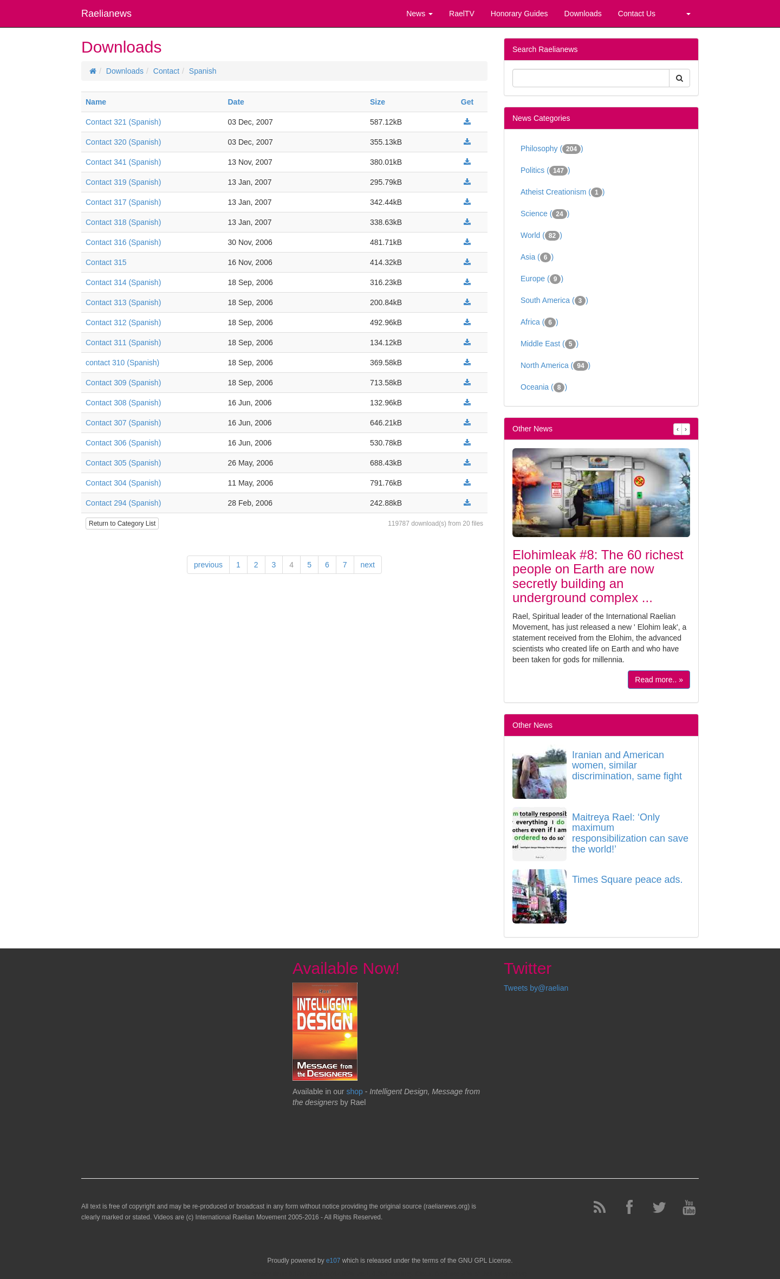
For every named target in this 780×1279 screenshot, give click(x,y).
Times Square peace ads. (627, 879)
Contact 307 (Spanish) (123, 422)
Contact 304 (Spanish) (123, 483)
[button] (681, 13)
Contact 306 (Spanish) (123, 442)
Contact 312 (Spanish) (123, 322)
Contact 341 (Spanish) (123, 162)
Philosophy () (552, 149)
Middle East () (549, 344)
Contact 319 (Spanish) (123, 182)
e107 (333, 1260)
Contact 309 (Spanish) (123, 382)
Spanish (203, 71)
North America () (555, 366)
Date (236, 102)
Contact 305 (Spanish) (123, 462)
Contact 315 (106, 262)
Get (467, 102)
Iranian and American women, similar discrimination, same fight (627, 766)
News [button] (419, 13)
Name (96, 102)
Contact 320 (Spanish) (123, 142)
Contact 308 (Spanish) (123, 402)
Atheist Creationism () (562, 192)
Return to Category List (122, 523)
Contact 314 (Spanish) (123, 282)
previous (208, 564)
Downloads (125, 71)
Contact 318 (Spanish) (123, 222)
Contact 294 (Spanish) (123, 503)
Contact (166, 71)
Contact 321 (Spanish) (123, 122)
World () (541, 236)
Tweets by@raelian (536, 988)
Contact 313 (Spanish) (123, 302)
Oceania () (544, 387)
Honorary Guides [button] (519, 13)
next (368, 564)
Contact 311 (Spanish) (123, 342)
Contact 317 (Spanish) (123, 202)
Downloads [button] (583, 13)
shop (355, 1091)
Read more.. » (659, 679)
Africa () (539, 322)
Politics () (545, 171)
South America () (554, 301)
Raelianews (106, 13)
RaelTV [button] (461, 13)
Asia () (537, 257)
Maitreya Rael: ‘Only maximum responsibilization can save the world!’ (630, 833)
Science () (545, 214)
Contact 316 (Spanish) (123, 242)
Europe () (542, 279)
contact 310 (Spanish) (122, 362)
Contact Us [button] (636, 13)
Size (377, 102)
